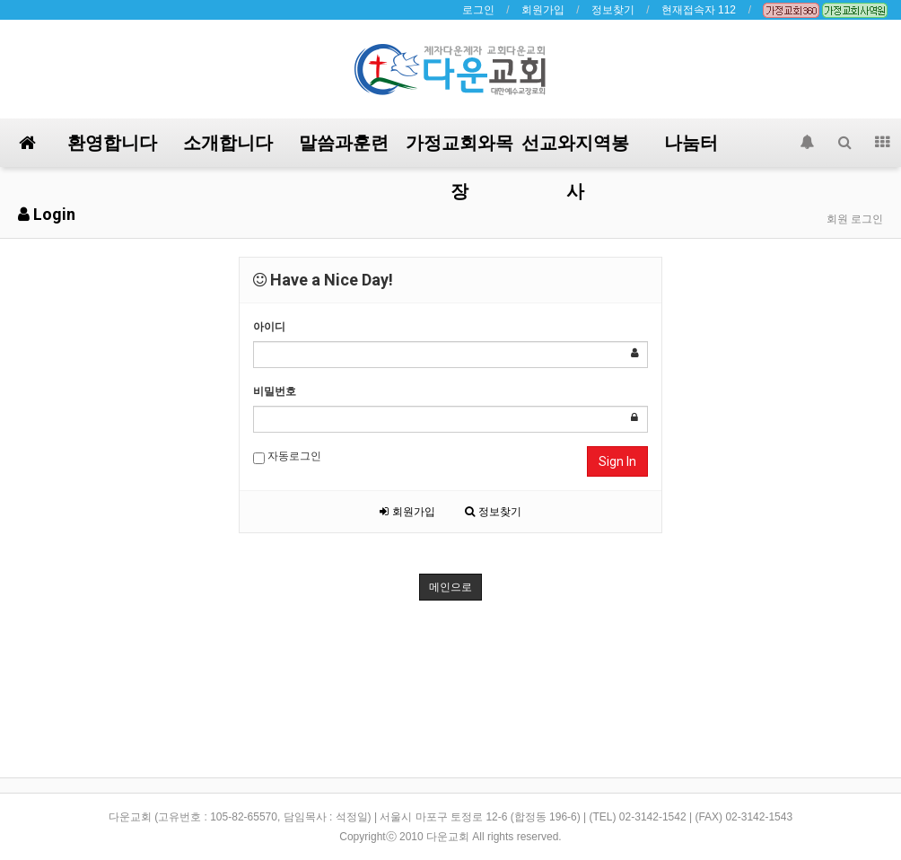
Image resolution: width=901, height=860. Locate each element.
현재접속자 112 (698, 10)
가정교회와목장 (459, 149)
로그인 (478, 10)
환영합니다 (112, 143)
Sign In (617, 461)
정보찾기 (612, 10)
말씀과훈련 (344, 143)
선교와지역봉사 (575, 149)
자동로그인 (287, 457)
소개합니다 (228, 143)
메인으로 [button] (450, 587)
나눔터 (691, 143)
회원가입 (542, 10)
